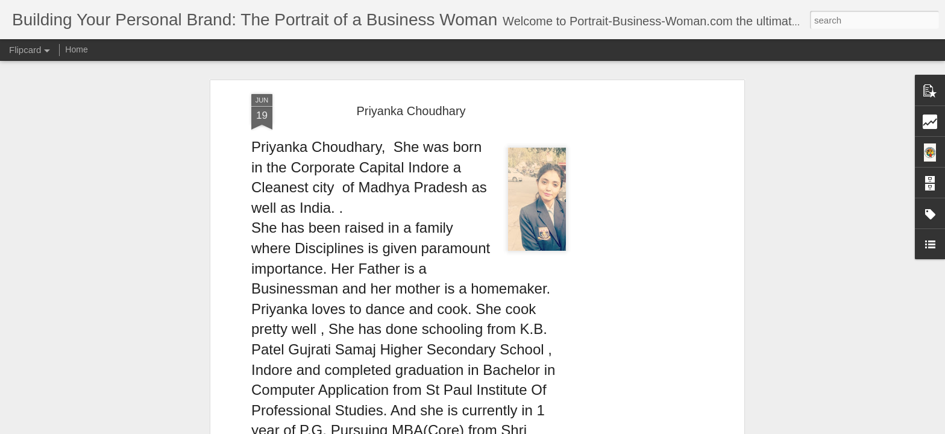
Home (76, 49)
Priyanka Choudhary (410, 111)
